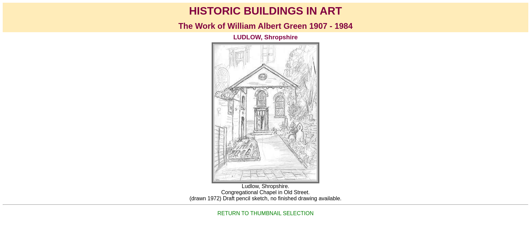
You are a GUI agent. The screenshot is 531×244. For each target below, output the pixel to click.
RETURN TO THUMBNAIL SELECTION (265, 213)
